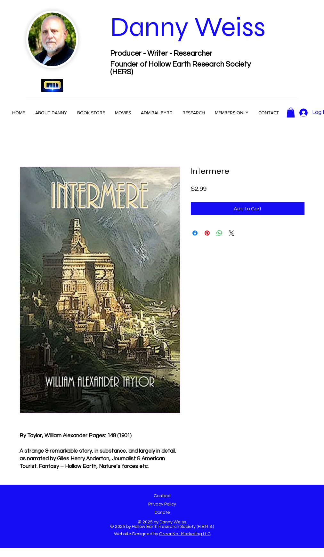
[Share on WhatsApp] (219, 233)
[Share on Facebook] (195, 233)
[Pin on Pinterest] (207, 233)
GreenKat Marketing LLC (185, 534)
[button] (156, 113)
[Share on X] (231, 233)
